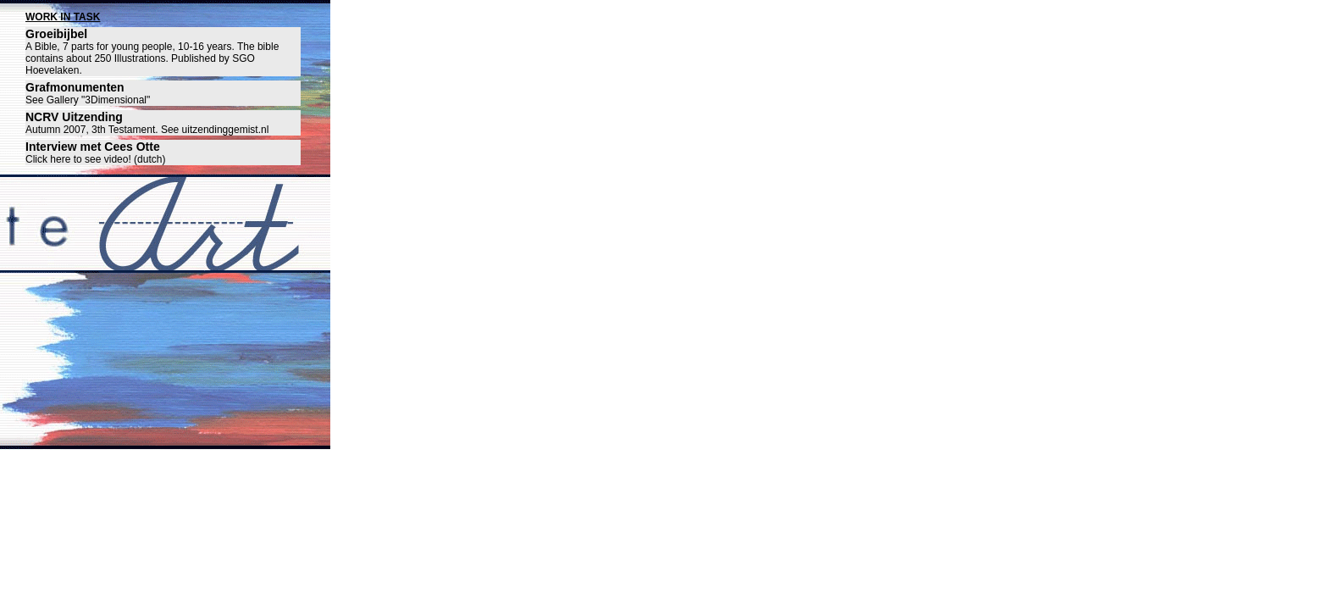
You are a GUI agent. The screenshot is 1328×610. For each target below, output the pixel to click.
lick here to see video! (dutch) (99, 159)
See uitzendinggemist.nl (214, 130)
